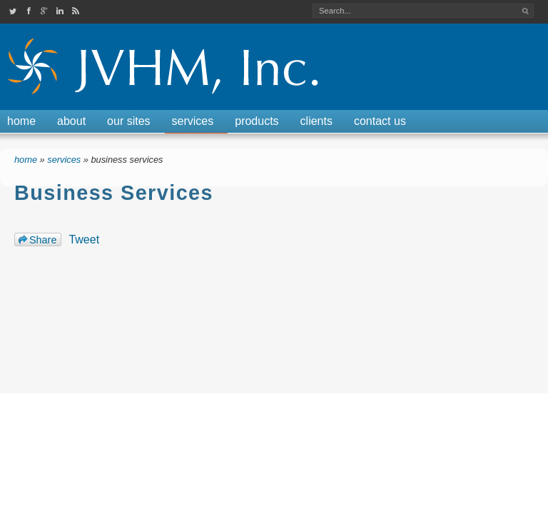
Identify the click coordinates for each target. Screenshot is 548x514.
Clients (316, 121)
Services (193, 121)
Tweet (83, 239)
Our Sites (128, 121)
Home (21, 121)
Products (256, 121)
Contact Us (380, 121)
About (71, 121)
